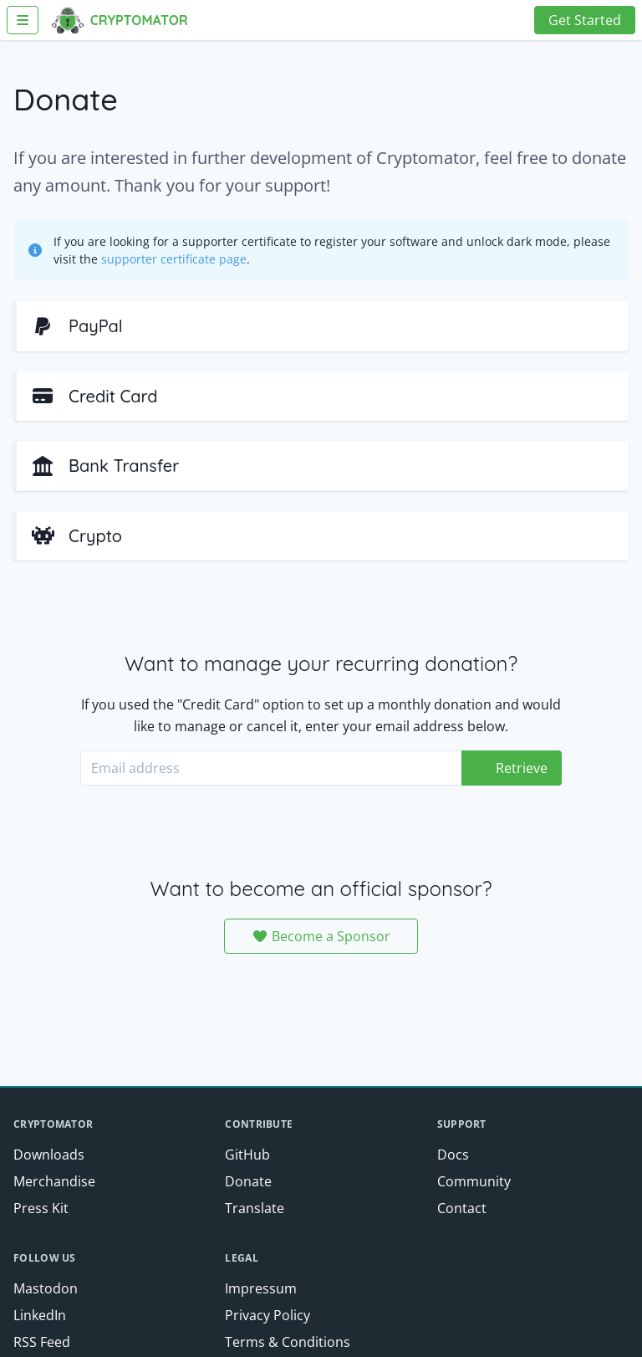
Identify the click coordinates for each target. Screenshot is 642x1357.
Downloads (48, 1154)
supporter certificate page (174, 259)
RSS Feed (41, 1342)
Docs (453, 1154)
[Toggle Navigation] (22, 20)
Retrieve (522, 768)
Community (474, 1181)
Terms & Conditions (287, 1342)
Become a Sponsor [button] (321, 936)
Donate (248, 1181)
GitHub (247, 1154)
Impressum (261, 1288)
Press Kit (41, 1208)
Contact (462, 1208)
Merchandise (54, 1181)
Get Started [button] (584, 20)
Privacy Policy (267, 1315)
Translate (254, 1208)
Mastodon (45, 1288)
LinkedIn (39, 1315)
